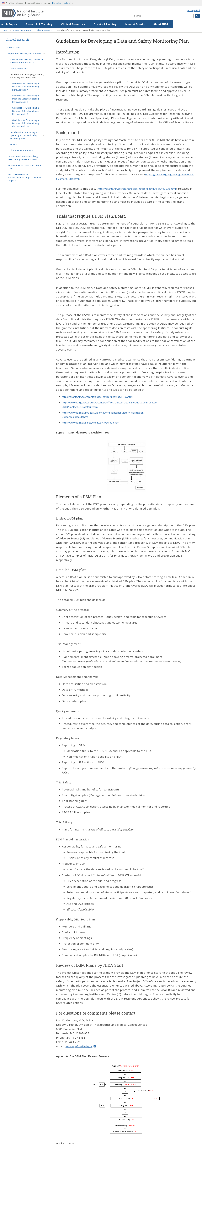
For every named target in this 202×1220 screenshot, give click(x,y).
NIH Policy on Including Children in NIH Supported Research (26, 61)
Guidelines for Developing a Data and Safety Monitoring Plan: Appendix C (25, 110)
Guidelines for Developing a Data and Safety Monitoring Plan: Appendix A (25, 86)
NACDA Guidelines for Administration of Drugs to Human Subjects (24, 177)
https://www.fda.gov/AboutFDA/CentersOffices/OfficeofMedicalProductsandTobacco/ (117, 402)
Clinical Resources (102, 24)
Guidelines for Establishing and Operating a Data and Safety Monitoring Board (24, 135)
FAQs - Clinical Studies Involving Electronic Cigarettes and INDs (22, 158)
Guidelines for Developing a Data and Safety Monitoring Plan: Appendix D (25, 123)
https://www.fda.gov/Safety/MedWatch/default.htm (95, 422)
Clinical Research (44, 30)
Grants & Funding (134, 24)
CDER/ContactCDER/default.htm (83, 407)
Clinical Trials (13, 47)
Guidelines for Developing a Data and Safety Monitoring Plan (26, 76)
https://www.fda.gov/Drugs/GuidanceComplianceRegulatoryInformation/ (109, 412)
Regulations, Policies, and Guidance (24, 53)
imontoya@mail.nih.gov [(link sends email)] (82, 1046)
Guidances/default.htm (77, 417)
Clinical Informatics (19, 68)
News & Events (164, 24)
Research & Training (68, 24)
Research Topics (35, 24)
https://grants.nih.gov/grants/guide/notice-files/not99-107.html (103, 396)
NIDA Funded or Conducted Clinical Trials (24, 167)
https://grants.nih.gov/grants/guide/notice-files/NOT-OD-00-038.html (143, 188)
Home (12, 24)
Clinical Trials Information (22, 150)
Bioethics (14, 144)
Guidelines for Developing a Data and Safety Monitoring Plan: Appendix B (25, 98)
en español (193, 10)
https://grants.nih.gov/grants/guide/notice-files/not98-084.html (98, 179)
